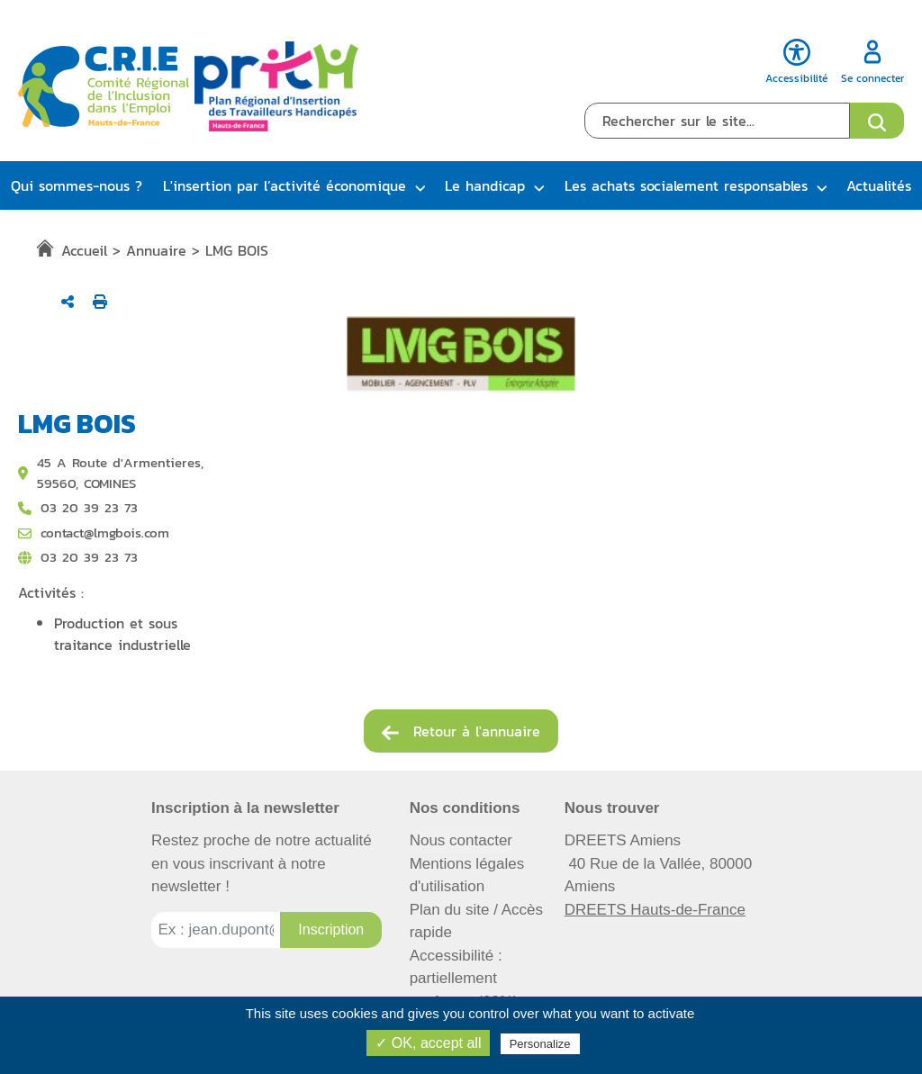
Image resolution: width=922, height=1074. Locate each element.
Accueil (84, 250)
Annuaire (156, 250)
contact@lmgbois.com (105, 533)
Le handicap (485, 185)
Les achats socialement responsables (686, 185)
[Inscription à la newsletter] (331, 930)
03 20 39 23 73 (89, 557)
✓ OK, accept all (428, 1043)
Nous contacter (461, 840)
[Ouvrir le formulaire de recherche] (877, 121)
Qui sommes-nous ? (76, 185)
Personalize (540, 1044)
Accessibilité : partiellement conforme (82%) (464, 978)
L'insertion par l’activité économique (284, 185)
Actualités (878, 185)
